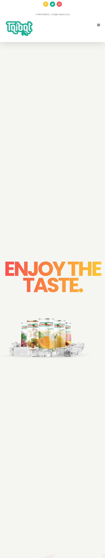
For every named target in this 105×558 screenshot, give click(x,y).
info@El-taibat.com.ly (61, 14)
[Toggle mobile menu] (98, 25)
